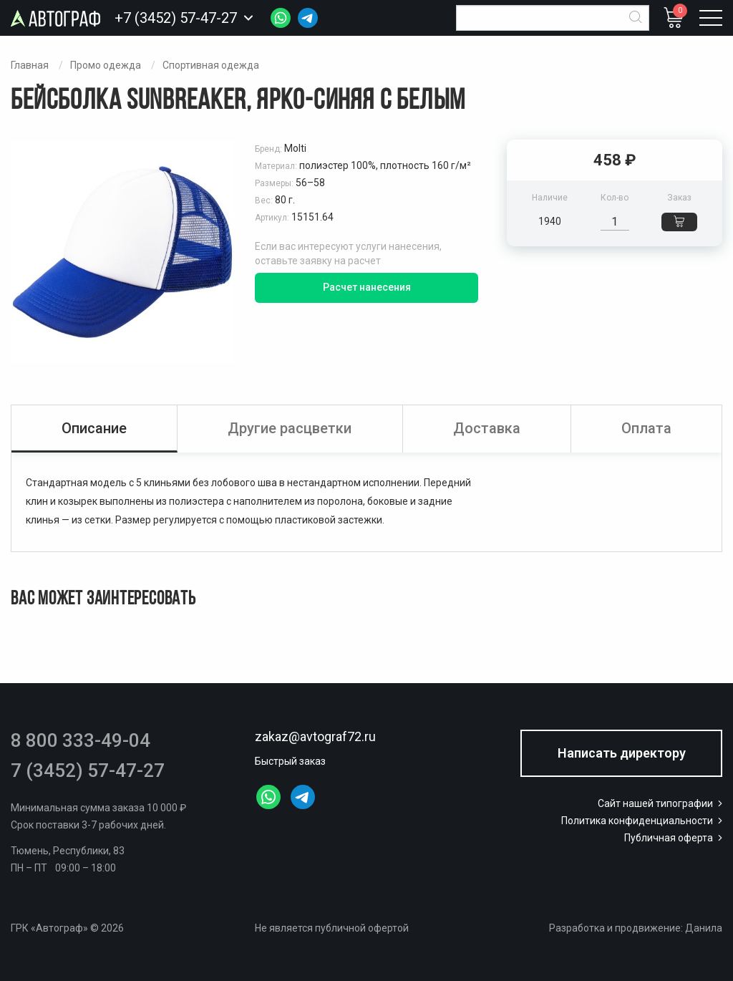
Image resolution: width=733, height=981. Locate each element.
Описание (94, 428)
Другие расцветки (289, 428)
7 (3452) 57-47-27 (88, 770)
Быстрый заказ (290, 761)
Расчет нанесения (367, 287)
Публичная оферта (674, 838)
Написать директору (622, 752)
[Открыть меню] (710, 18)
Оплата (646, 428)
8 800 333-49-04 (80, 740)
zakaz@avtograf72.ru (315, 736)
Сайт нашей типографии (661, 803)
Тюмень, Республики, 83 (68, 850)
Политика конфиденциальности (643, 820)
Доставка (486, 428)
